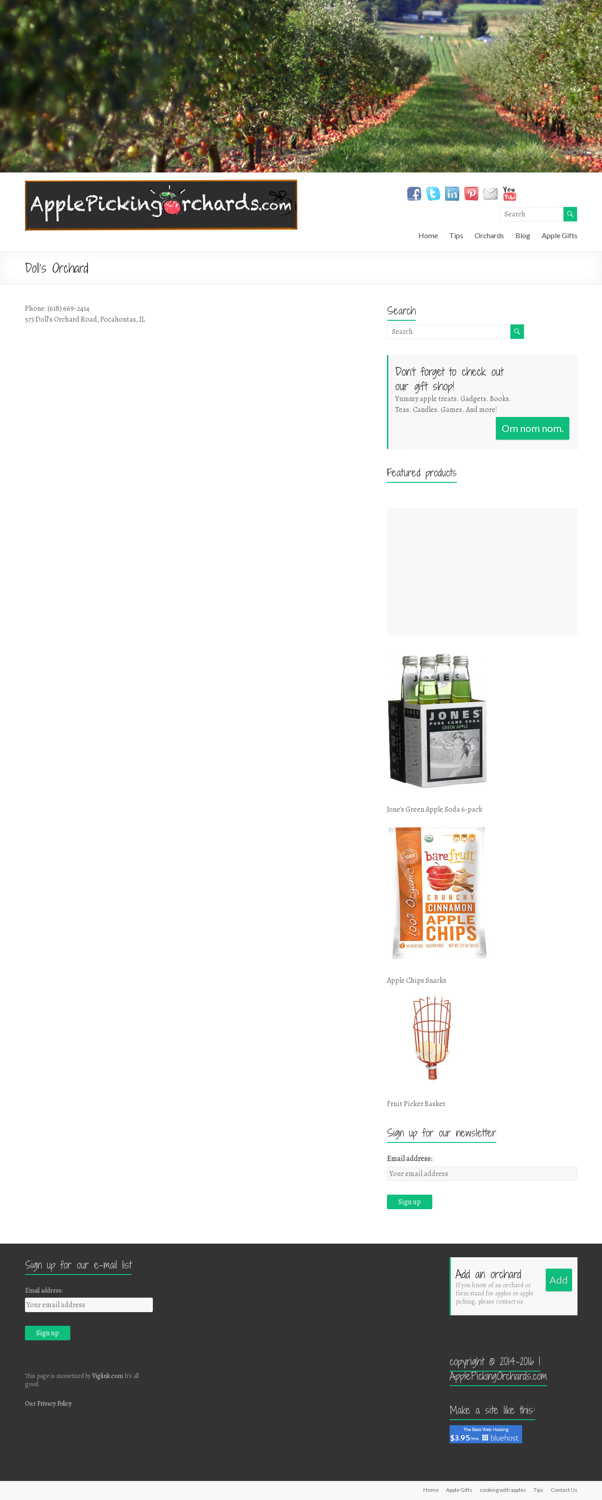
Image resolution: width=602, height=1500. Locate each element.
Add (558, 1280)
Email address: (409, 1159)
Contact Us (564, 1489)
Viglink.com (107, 1376)
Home (428, 235)
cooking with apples (503, 1489)
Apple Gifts (560, 235)
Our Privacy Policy (48, 1403)
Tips (456, 235)
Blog (522, 235)
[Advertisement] (482, 571)
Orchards (489, 235)
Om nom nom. (533, 428)
